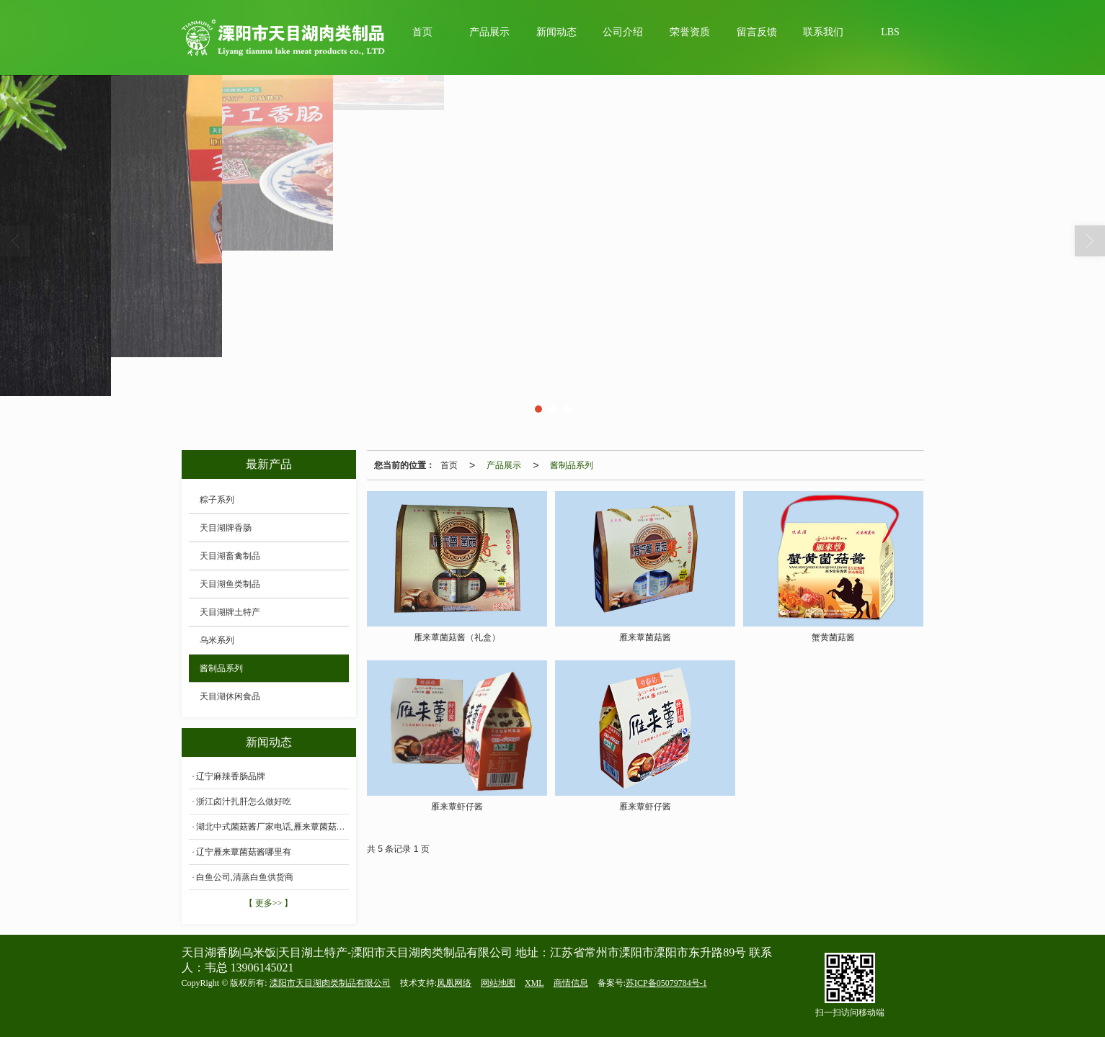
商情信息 (571, 983)
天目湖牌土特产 (230, 612)
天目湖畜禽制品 (230, 556)
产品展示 (489, 32)
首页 (422, 32)
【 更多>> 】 (268, 903)
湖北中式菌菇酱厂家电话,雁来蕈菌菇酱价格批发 (272, 827)
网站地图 (498, 983)
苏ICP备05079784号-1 (666, 983)
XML (534, 983)
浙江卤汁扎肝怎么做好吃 (243, 801)
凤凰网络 (454, 983)
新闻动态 (556, 32)
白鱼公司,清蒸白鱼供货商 (244, 877)
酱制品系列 (571, 465)
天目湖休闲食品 (230, 696)
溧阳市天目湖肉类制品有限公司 (330, 983)
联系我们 (823, 32)
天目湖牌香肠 (226, 528)
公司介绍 (623, 32)
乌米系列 (217, 640)
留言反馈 (757, 32)
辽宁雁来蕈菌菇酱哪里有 (243, 852)
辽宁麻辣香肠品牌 (230, 776)
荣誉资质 (690, 32)
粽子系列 (217, 500)
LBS (890, 32)
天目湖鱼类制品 (230, 584)
